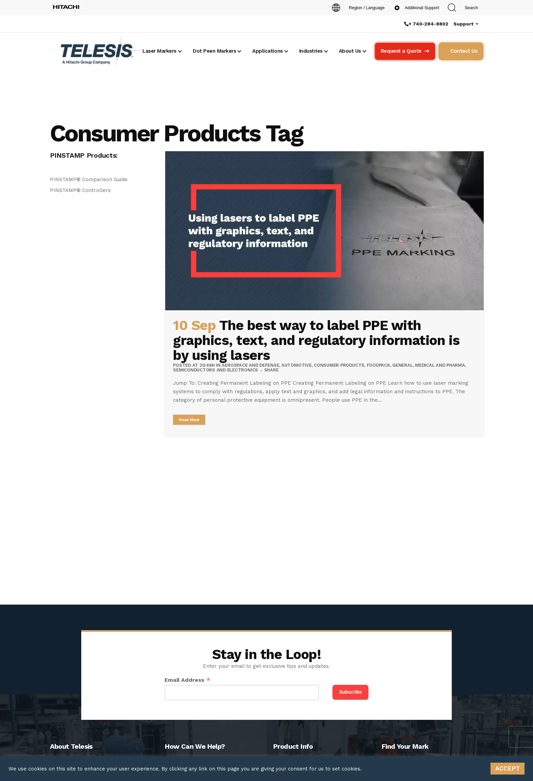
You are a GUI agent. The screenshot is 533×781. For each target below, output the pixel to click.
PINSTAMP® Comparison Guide (88, 179)
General (402, 365)
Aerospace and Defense (250, 365)
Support (463, 24)
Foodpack (378, 365)
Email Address (188, 680)
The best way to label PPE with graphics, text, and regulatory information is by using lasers (316, 340)
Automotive (296, 365)
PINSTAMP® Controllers (80, 190)
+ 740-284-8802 (428, 24)
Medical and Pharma (440, 365)
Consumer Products (339, 365)
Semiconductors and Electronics (215, 369)
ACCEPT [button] (507, 768)
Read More (189, 419)
